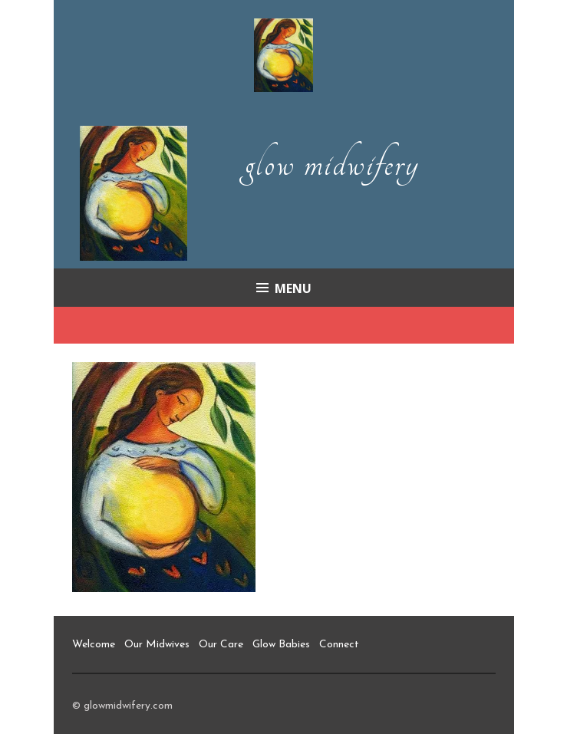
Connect (339, 644)
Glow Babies (281, 644)
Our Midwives (157, 644)
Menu (293, 288)
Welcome (93, 644)
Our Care (221, 644)
